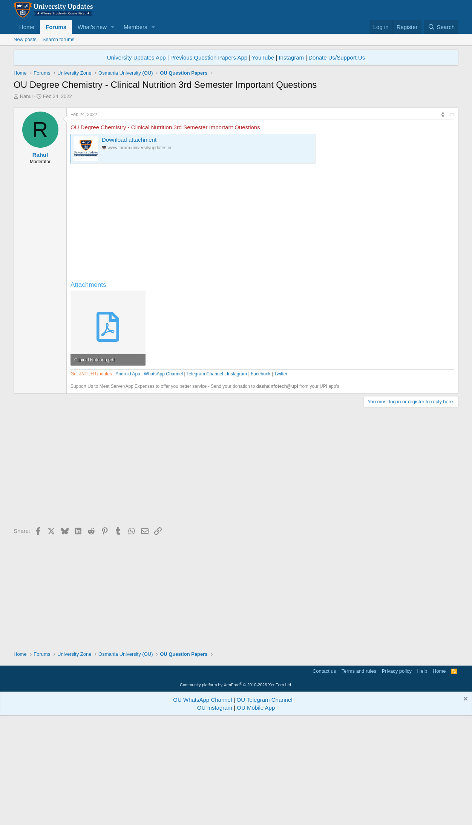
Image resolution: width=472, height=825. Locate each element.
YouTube (263, 57)
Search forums (59, 39)
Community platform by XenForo (236, 790)
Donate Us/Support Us (336, 57)
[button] (112, 27)
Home (26, 27)
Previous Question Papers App (208, 57)
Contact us (324, 776)
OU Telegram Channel (265, 805)
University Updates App (136, 57)
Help (422, 776)
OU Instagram (214, 813)
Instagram (291, 57)
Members (135, 27)
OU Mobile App (256, 813)
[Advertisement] (236, 156)
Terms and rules (359, 776)
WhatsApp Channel (163, 479)
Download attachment (129, 245)
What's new (92, 27)
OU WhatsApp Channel (202, 805)
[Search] (441, 27)
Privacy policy (397, 776)
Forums (56, 27)
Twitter (280, 479)
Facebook (261, 479)
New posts (25, 39)
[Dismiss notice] (464, 805)
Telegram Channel (205, 479)
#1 (451, 220)
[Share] (442, 220)
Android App (127, 479)
